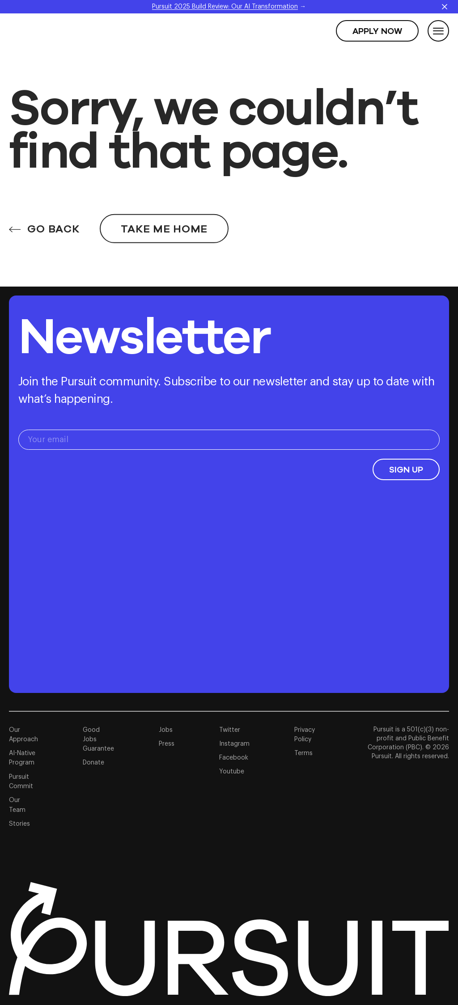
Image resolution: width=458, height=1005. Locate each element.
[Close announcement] (444, 6)
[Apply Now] (377, 31)
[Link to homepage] (229, 939)
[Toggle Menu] (438, 31)
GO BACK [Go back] (44, 217)
